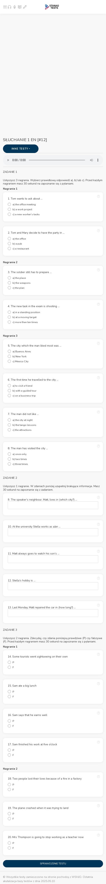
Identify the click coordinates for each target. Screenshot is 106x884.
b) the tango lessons (24, 425)
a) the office (19, 239)
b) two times (20, 459)
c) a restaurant (21, 248)
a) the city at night (23, 420)
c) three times (20, 464)
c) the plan (18, 288)
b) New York (19, 356)
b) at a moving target (25, 317)
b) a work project (22, 209)
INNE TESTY (20, 149)
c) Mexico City (21, 361)
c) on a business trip (24, 396)
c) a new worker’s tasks (26, 214)
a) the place (19, 278)
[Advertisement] (54, 43)
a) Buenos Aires (22, 351)
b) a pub (17, 244)
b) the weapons (22, 283)
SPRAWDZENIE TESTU (53, 863)
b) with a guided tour (25, 391)
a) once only (20, 454)
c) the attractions (22, 430)
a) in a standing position (26, 312)
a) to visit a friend (22, 386)
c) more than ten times (25, 322)
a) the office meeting (24, 204)
